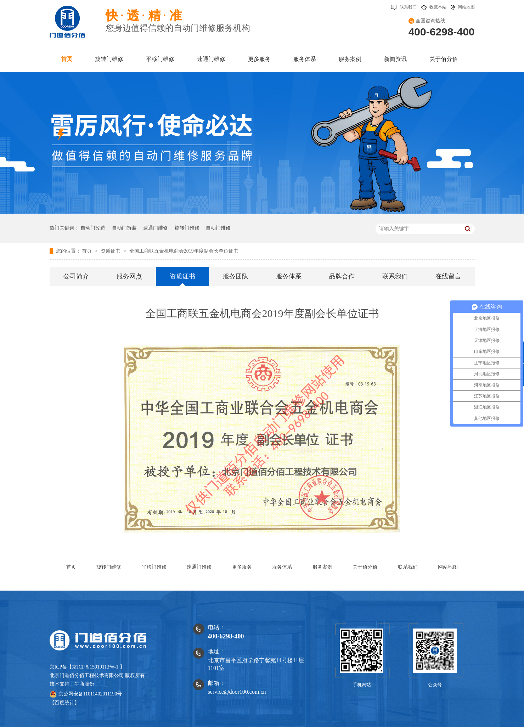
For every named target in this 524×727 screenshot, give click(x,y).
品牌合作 (342, 276)
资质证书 (111, 251)
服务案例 (322, 567)
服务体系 (289, 276)
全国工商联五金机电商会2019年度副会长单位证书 (183, 251)
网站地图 (463, 7)
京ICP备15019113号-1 (95, 667)
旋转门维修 (187, 228)
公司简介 (76, 276)
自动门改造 (92, 228)
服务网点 (129, 276)
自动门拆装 (124, 228)
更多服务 (242, 567)
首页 (87, 251)
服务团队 (235, 276)
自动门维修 (218, 228)
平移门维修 (154, 567)
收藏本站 (433, 7)
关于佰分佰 (365, 567)
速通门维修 (155, 228)
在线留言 (448, 276)
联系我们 (404, 7)
